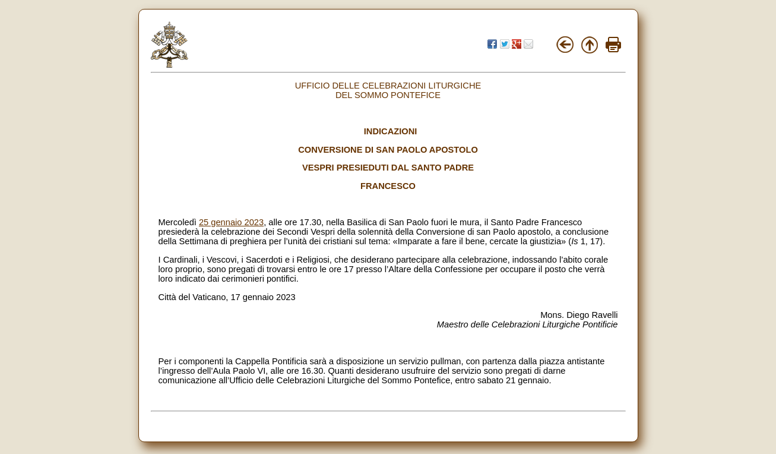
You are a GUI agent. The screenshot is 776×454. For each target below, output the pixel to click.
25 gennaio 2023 (231, 222)
